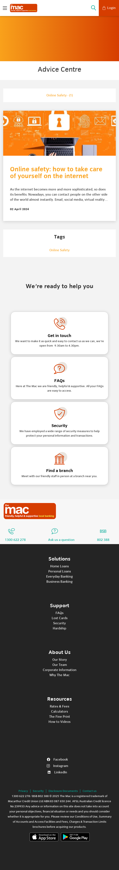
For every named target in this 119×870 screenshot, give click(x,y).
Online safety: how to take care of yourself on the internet (56, 173)
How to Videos (59, 722)
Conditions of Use (86, 816)
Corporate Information (59, 670)
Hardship (59, 628)
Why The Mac (59, 675)
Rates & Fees (59, 706)
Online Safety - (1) (59, 95)
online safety (59, 250)
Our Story (59, 660)
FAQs (59, 613)
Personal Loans (59, 571)
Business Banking (59, 582)
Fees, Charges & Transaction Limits (84, 822)
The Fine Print (59, 717)
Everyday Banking (59, 576)
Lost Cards (59, 618)
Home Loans (59, 566)
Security (59, 623)
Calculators (59, 711)
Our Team (59, 665)
